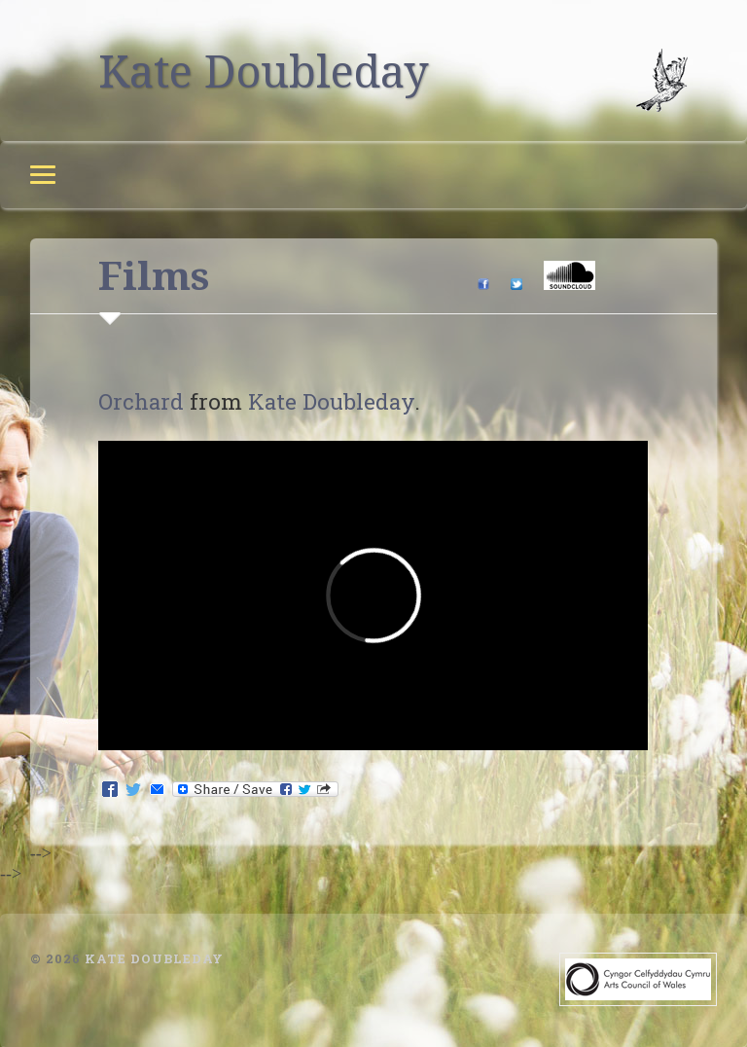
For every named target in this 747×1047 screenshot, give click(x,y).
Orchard (141, 400)
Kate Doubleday (263, 70)
